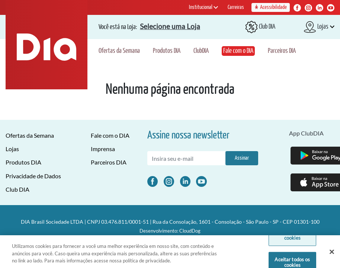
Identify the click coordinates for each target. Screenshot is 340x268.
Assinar (242, 158)
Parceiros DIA (282, 51)
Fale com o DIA (238, 51)
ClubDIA (201, 51)
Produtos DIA (166, 51)
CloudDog (190, 231)
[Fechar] (332, 254)
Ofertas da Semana (119, 51)
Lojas (12, 148)
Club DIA (17, 189)
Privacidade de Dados (33, 175)
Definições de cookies (292, 238)
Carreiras (236, 7)
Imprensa (103, 148)
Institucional (203, 7)
